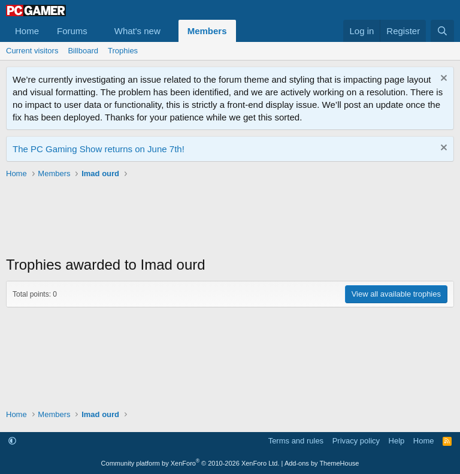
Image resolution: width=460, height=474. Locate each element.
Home (27, 31)
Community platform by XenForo (190, 463)
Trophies (123, 50)
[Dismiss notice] (442, 79)
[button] (97, 31)
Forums (72, 31)
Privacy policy (356, 440)
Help (397, 440)
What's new (137, 31)
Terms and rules (295, 440)
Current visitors (32, 50)
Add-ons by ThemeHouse (322, 463)
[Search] (442, 31)
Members (207, 31)
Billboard (83, 50)
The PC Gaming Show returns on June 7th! (98, 149)
